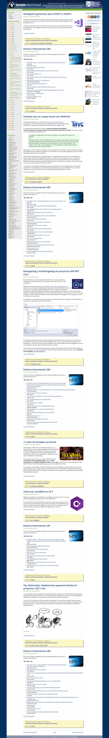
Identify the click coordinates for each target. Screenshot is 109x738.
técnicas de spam (13, 220)
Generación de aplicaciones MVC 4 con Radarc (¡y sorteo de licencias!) (96, 70)
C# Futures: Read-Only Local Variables (37, 687)
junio (11, 54)
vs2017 (46, 645)
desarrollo (11, 173)
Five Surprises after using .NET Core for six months (41, 562)
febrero (12, 104)
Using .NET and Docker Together (36, 67)
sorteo (10, 216)
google (10, 182)
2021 (10, 34)
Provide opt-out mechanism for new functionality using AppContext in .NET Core (49, 702)
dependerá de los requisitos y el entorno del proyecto (49, 286)
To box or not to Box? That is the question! (39, 222)
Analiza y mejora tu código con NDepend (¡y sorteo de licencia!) (96, 54)
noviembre (12, 47)
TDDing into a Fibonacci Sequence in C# (38, 673)
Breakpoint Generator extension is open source (59, 19)
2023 (10, 30)
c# (9, 162)
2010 (10, 121)
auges (10, 151)
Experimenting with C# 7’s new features (38, 80)
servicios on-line (12, 211)
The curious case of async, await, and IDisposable (41, 555)
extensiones (34, 43)
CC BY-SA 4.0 (74, 736)
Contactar (81, 3)
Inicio (70, 3)
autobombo (11, 153)
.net (9, 137)
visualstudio (49, 43)
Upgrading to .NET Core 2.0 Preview (37, 225)
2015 (10, 110)
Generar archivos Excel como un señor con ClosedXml (96, 62)
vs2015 (41, 645)
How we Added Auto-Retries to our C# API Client (40, 412)
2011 (10, 119)
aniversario (11, 142)
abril (11, 100)
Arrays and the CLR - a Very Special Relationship (40, 409)
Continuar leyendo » (29, 33)
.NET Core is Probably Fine (34, 238)
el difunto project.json (29, 350)
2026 (10, 24)
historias (11, 185)
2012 (10, 117)
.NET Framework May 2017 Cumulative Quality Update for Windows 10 (47, 77)
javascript (11, 190)
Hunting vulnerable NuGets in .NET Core (38, 235)
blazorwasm (11, 157)
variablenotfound (13, 226)
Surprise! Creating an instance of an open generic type (42, 694)
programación (12, 206)
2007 (10, 127)
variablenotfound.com (14, 228)
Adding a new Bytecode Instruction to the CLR (40, 212)
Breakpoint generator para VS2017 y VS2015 (15, 58)
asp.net (10, 145)
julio (11, 52)
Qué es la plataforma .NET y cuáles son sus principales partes (44, 209)
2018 (10, 41)
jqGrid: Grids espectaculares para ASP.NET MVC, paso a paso (96, 45)
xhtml (10, 237)
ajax (10, 140)
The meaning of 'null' (33, 248)
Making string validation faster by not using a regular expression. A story (47, 690)
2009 (10, 123)
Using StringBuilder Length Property (37, 559)
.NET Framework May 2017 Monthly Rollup (39, 399)
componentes (12, 165)
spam (10, 217)
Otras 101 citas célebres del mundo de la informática (96, 102)
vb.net (10, 230)
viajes (10, 231)
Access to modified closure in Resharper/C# (39, 228)
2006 (10, 130)
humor (10, 186)
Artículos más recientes (30, 732)
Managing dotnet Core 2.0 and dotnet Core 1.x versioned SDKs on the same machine (51, 389)
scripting (11, 210)
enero (11, 106)
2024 (10, 28)
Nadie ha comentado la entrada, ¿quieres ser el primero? (41, 40)
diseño (10, 174)
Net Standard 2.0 (74, 294)
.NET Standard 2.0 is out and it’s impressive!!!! (40, 232)
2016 (10, 108)
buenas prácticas (13, 160)
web (10, 234)
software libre (12, 214)
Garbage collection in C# (34, 415)
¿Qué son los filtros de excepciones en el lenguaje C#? (42, 422)
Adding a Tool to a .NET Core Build (36, 684)
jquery (10, 191)
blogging (11, 159)
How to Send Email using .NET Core (37, 83)
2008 (10, 125)
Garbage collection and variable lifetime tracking (40, 406)
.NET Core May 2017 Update (35, 402)
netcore (10, 199)
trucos (10, 223)
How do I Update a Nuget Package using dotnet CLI (41, 87)
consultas (11, 167)
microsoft (11, 193)
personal (11, 205)
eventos (10, 179)
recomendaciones (13, 208)
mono (10, 194)
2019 (10, 39)
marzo (11, 102)
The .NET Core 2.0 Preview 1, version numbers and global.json (44, 396)
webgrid (39, 182)
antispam (11, 143)
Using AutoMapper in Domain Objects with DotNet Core (43, 712)
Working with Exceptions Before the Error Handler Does (43, 70)
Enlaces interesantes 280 (36, 651)
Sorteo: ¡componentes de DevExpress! (96, 85)
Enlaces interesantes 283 (36, 187)
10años (10, 139)
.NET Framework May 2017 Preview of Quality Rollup (42, 206)
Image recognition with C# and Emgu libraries (40, 251)
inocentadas (11, 188)
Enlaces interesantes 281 (36, 525)
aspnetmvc (11, 150)
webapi (10, 236)
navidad (10, 197)
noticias (10, 200)
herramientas (12, 183)
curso (10, 171)
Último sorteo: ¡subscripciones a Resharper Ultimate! (96, 29)
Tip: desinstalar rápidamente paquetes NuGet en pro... (15, 93)
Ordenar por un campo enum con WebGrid (14, 66)
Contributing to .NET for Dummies (36, 669)
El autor (75, 3)
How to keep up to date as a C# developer (39, 241)
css (9, 168)
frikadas (10, 180)
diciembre (12, 45)
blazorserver (11, 156)
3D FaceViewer (31, 705)
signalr (10, 213)
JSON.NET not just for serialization (36, 552)
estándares (11, 177)
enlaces (10, 176)
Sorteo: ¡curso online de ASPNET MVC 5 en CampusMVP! (96, 37)
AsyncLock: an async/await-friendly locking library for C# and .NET (45, 90)
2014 (10, 112)
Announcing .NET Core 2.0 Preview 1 (37, 393)
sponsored (11, 219)
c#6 (9, 163)
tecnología (11, 222)
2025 (10, 26)
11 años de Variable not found (15, 82)
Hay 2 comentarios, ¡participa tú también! (37, 179)
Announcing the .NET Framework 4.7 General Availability (43, 565)
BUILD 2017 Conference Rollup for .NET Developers (41, 215)
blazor (10, 154)
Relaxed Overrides (55, 687)
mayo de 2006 (46, 464)
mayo (11, 56)
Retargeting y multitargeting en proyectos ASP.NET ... (15, 74)
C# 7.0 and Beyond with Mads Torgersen (38, 546)
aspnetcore (11, 147)
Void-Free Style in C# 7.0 (34, 708)
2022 (10, 32)
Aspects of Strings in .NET (34, 74)
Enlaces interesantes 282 (36, 369)
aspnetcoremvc (12, 148)
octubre (12, 48)
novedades (11, 202)
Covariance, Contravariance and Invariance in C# (40, 245)
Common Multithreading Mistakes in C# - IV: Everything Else (44, 681)
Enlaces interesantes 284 (36, 48)
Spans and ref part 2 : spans (35, 677)
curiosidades (12, 170)
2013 (10, 114)
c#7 (32, 520)
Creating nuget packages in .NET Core (37, 419)
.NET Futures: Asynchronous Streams (37, 549)
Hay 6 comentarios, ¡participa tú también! (37, 483)
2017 (10, 43)
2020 (10, 37)
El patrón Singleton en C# (34, 96)
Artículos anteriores (77, 732)
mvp (10, 196)
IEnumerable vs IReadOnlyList (35, 93)
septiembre (13, 50)
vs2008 (10, 233)
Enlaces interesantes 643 (96, 77)
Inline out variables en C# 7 (38, 491)
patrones (11, 203)
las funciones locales (58, 502)
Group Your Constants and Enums (36, 219)
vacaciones (11, 225)
